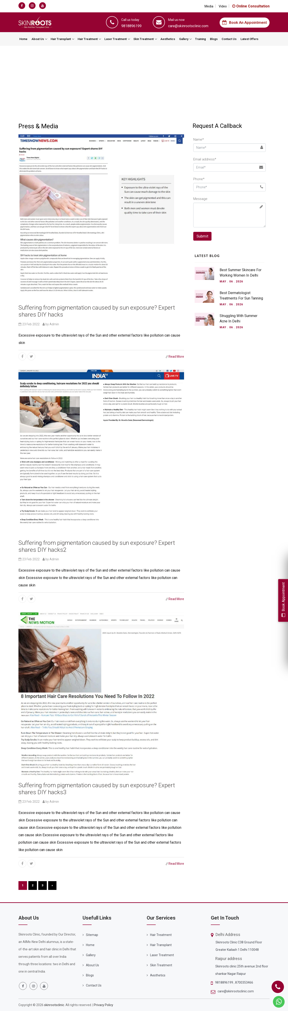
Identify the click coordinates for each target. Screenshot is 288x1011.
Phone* (199, 179)
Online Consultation (251, 6)
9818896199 (224, 982)
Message (200, 199)
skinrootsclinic (54, 1005)
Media (209, 6)
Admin (54, 324)
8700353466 (244, 982)
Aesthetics (167, 39)
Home (23, 39)
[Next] (52, 885)
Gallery (183, 39)
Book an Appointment (244, 22)
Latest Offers (249, 39)
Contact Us (229, 39)
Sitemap (92, 935)
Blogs (214, 39)
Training (200, 39)
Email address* (204, 159)
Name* (198, 139)
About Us (38, 39)
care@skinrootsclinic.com (236, 991)
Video (223, 6)
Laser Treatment (115, 39)
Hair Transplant (61, 39)
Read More (176, 356)
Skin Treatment (143, 39)
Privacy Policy (103, 1005)
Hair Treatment (88, 39)
